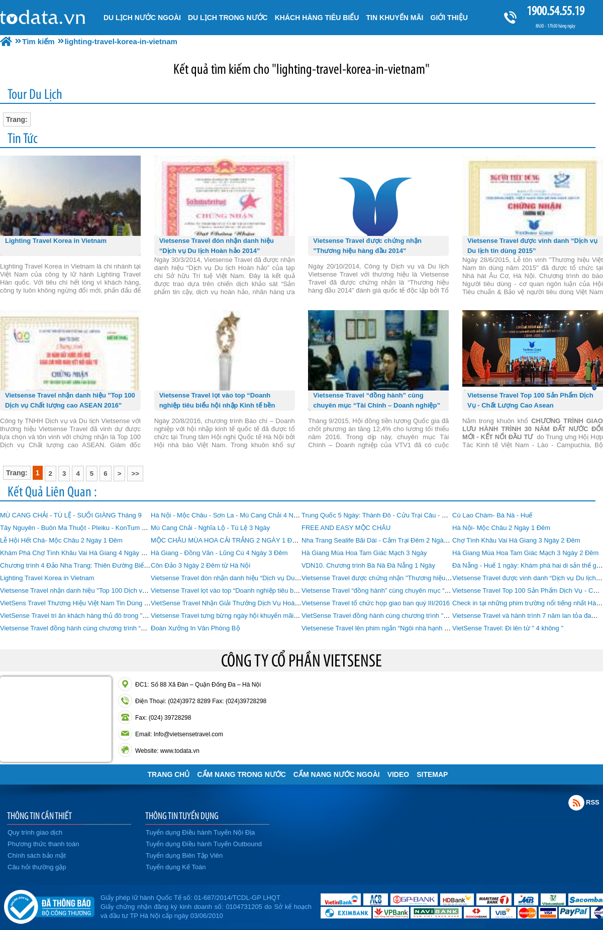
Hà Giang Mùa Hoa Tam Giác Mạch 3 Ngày (364, 553)
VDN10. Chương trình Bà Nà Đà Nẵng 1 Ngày (368, 565)
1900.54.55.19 (555, 11)
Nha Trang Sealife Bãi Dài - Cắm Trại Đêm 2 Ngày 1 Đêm (384, 540)
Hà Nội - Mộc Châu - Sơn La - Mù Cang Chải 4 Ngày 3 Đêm (238, 515)
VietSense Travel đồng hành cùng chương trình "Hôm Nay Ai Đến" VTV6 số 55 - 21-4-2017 (433, 615)
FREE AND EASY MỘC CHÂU (345, 528)
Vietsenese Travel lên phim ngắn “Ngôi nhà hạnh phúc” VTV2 (390, 628)
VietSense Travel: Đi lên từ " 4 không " (507, 628)
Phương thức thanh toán (43, 844)
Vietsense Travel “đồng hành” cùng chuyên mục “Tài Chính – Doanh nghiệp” (412, 590)
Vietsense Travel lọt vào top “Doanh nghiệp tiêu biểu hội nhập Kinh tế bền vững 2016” (275, 590)
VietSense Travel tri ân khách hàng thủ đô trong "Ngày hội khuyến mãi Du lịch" (114, 615)
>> (135, 473)
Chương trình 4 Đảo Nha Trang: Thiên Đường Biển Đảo (80, 565)
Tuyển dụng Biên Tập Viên (184, 855)
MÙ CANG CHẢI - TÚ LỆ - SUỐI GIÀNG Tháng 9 (71, 515)
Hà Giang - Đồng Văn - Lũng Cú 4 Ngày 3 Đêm (219, 553)
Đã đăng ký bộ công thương (49, 905)
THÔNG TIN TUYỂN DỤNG (182, 816)
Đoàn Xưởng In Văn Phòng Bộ (195, 628)
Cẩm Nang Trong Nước (241, 774)
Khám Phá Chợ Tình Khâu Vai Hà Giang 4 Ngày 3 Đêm (80, 553)
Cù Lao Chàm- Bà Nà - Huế (492, 515)
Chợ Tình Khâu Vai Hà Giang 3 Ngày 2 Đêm (516, 540)
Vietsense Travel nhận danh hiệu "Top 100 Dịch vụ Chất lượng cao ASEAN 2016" (117, 590)
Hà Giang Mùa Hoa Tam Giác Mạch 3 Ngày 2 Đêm (525, 553)
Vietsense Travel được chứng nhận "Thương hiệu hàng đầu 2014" (397, 578)
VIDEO (398, 774)
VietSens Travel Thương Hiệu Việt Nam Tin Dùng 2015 (79, 603)
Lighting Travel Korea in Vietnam (47, 578)
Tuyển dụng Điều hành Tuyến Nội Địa (200, 832)
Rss (576, 802)
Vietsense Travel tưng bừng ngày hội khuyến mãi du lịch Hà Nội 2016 (252, 615)
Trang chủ (169, 774)
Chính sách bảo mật (37, 855)
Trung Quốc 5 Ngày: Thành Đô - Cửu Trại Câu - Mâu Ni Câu (388, 515)
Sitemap (432, 774)
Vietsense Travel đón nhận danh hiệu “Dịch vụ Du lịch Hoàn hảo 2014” (253, 578)
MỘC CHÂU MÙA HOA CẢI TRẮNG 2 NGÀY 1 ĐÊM (226, 540)
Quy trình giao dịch (35, 832)
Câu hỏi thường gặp (37, 867)
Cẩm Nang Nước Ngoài (336, 774)
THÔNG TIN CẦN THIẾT (39, 816)
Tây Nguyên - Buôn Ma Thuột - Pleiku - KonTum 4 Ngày (81, 528)
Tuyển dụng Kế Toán (176, 867)
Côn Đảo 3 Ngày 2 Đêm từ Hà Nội (200, 565)
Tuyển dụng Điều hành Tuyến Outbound (204, 844)
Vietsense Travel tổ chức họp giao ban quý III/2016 (375, 603)
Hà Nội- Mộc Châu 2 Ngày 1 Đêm (501, 528)
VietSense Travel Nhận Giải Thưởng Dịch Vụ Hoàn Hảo (231, 603)
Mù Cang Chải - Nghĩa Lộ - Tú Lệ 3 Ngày (210, 528)
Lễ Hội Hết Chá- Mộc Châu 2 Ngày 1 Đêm (61, 540)
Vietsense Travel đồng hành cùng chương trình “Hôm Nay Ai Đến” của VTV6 (111, 628)
